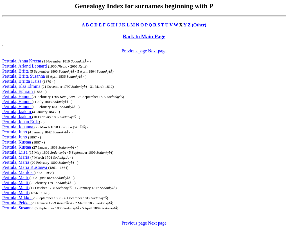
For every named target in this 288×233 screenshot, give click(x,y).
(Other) (199, 25)
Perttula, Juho (15, 131)
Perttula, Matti (15, 177)
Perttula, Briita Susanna (24, 76)
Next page (157, 50)
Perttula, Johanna (18, 126)
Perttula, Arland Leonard (25, 66)
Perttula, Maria (16, 157)
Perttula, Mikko (17, 197)
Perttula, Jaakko (17, 111)
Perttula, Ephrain (18, 91)
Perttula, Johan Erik (20, 121)
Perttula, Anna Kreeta (22, 61)
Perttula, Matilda (18, 172)
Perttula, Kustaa (17, 142)
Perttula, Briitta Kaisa (22, 81)
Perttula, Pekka (16, 202)
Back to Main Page (144, 36)
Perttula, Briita (16, 71)
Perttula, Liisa (15, 152)
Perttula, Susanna (18, 207)
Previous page (134, 50)
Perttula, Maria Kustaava (25, 167)
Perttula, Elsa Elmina (22, 86)
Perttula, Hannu (17, 96)
